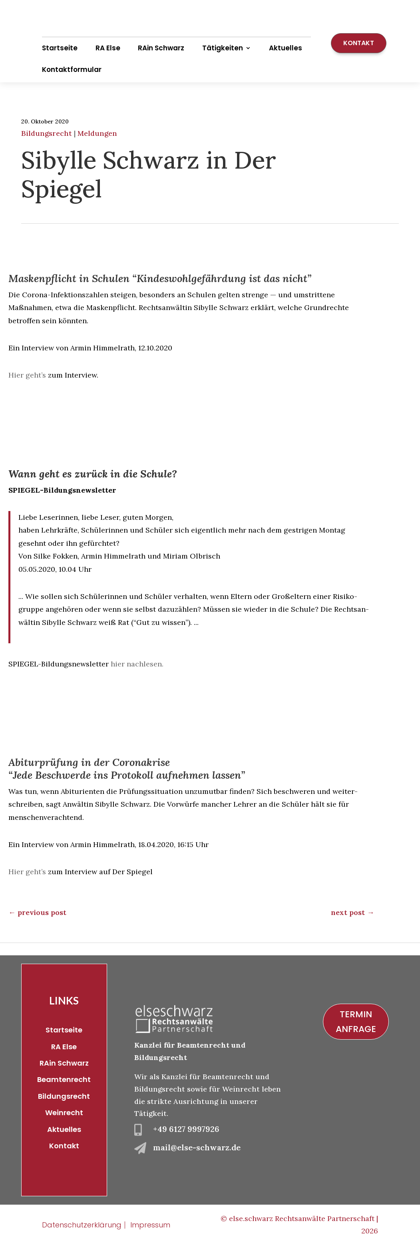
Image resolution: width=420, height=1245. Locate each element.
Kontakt (358, 43)
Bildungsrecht (46, 133)
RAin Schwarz (161, 48)
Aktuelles (285, 48)
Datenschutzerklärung (81, 1225)
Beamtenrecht (64, 1079)
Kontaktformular (72, 69)
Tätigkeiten (222, 48)
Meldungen (97, 133)
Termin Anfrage (356, 1021)
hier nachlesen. (136, 663)
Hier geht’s (27, 375)
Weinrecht (64, 1113)
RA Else (108, 48)
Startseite (60, 48)
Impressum (150, 1225)
